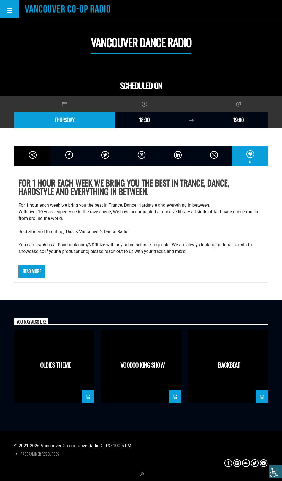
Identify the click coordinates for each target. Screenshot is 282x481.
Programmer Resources (39, 454)
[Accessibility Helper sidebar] (275, 471)
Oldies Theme (55, 364)
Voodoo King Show (142, 364)
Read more (32, 271)
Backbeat (229, 364)
